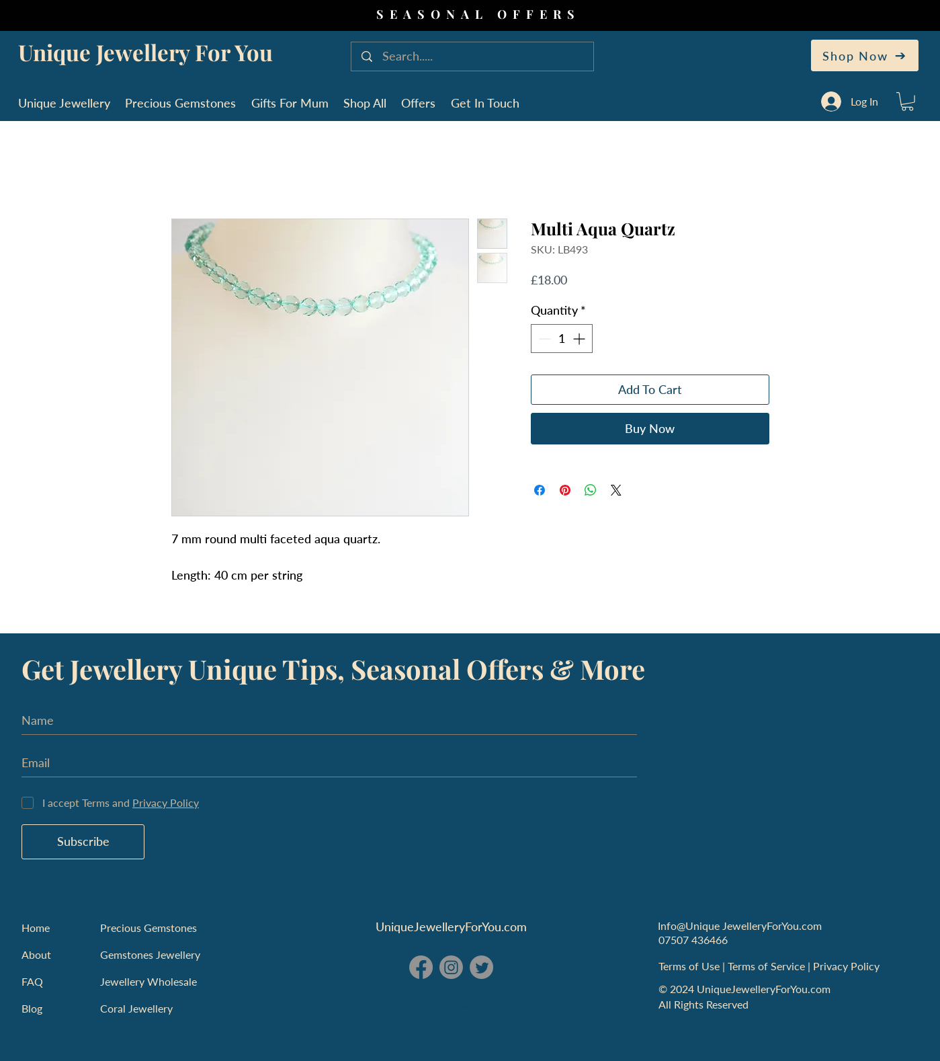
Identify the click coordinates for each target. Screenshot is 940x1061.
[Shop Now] (864, 55)
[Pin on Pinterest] (565, 490)
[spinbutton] (562, 338)
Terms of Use (690, 965)
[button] (907, 101)
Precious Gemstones (148, 927)
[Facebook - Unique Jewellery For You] (421, 967)
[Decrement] (543, 338)
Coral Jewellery (136, 1008)
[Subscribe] (83, 841)
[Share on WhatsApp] (591, 490)
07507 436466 (693, 939)
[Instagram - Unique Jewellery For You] (451, 967)
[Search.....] (473, 56)
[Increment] (580, 338)
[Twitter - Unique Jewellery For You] (481, 967)
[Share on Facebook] (539, 490)
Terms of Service (768, 965)
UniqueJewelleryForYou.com (451, 926)
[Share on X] (616, 490)
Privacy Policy (847, 965)
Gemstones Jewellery (150, 954)
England (466, 1006)
